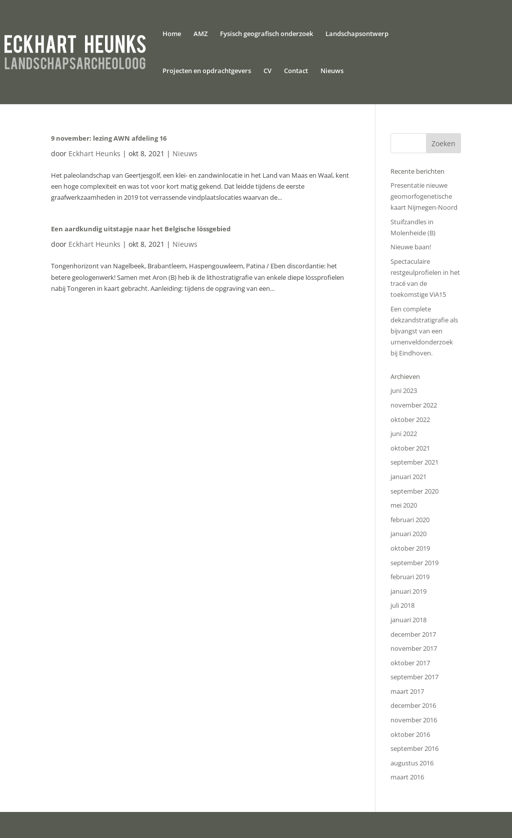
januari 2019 (408, 591)
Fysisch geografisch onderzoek (266, 34)
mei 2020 (403, 505)
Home (171, 34)
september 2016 (414, 748)
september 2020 (414, 491)
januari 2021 (408, 476)
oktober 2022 (410, 419)
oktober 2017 (410, 662)
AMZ (201, 34)
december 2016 (413, 705)
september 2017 (414, 676)
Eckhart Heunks (94, 153)
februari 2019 (410, 576)
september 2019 (414, 562)
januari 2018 (408, 619)
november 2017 (413, 648)
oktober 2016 (410, 734)
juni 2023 (403, 390)
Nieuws (332, 71)
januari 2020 (408, 533)
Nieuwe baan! (410, 246)
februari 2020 (410, 519)
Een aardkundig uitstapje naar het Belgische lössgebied (140, 228)
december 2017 (413, 634)
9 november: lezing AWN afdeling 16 (108, 138)
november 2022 (413, 404)
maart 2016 (407, 776)
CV (268, 71)
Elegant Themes (112, 824)
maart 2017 (407, 691)
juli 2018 (402, 605)
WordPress (197, 824)
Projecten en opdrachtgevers (206, 71)
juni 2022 (403, 433)
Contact (296, 71)
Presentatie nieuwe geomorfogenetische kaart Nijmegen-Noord (424, 196)
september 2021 (414, 462)
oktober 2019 (410, 548)
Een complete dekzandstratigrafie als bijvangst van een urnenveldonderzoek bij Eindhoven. (424, 330)
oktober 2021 (410, 448)
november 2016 (413, 719)
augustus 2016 (412, 762)
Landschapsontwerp (357, 34)
